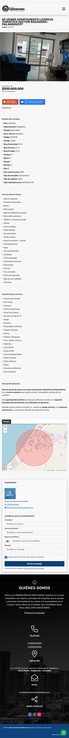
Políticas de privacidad (34, 613)
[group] (34, 56)
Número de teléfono (12, 537)
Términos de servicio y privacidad (34, 568)
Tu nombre (9, 520)
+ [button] (5, 427)
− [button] (5, 431)
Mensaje (8, 545)
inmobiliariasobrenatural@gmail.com (20, 508)
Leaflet (48, 470)
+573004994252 (13, 504)
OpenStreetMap (61, 470)
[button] (18, 80)
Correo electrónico (12, 528)
